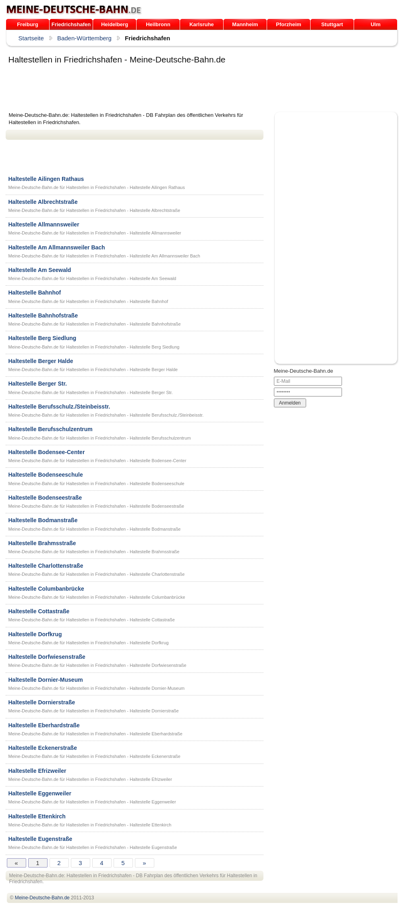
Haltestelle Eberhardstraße (44, 725)
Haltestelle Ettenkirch (37, 816)
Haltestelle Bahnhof (34, 292)
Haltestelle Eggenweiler (39, 793)
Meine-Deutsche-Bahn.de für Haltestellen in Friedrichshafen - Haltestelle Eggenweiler (92, 801)
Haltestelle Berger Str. (37, 383)
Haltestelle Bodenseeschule (45, 474)
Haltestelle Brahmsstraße (42, 543)
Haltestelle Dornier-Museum (45, 680)
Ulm (376, 24)
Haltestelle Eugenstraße (40, 839)
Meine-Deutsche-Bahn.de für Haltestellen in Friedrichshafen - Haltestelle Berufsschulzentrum (99, 438)
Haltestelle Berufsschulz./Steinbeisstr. (59, 406)
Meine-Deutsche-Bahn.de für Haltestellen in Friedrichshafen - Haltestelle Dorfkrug (88, 642)
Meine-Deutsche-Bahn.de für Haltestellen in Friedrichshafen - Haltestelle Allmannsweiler (94, 232)
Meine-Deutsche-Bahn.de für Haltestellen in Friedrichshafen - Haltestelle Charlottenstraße (96, 574)
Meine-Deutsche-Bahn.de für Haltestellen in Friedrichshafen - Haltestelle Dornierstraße (93, 710)
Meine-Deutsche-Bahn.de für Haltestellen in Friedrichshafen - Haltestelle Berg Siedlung (94, 347)
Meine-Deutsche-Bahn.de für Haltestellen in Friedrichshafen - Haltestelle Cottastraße (91, 619)
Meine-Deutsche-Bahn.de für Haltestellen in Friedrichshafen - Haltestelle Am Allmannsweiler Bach (104, 255)
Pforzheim (288, 24)
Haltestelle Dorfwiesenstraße (46, 657)
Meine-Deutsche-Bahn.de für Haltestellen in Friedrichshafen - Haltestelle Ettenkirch (90, 824)
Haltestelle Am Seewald (39, 270)
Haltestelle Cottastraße (39, 611)
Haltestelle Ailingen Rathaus (46, 179)
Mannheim (245, 24)
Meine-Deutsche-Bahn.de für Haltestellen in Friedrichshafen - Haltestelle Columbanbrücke (96, 597)
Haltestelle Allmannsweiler (43, 224)
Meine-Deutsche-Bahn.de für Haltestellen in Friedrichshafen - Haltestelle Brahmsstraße (94, 551)
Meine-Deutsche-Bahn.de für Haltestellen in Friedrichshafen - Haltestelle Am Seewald (92, 278)
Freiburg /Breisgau (27, 25)
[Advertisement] (152, 89)
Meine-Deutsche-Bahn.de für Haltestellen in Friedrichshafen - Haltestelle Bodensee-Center (97, 460)
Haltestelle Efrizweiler (37, 771)
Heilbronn (158, 24)
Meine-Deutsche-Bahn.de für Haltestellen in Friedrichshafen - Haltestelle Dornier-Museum (96, 688)
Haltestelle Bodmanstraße (43, 520)
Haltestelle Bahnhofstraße (43, 315)
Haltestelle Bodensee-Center (46, 452)
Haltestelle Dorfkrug (35, 634)
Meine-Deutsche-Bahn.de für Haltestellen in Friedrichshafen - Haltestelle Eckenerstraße (94, 756)
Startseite (31, 38)
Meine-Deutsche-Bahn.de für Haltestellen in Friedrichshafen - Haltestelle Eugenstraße (92, 847)
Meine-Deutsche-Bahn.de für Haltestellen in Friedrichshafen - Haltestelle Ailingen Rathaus (96, 187)
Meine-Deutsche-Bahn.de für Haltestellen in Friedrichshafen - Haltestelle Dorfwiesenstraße (97, 665)
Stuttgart (332, 24)
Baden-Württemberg (84, 38)
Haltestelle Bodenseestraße (45, 497)
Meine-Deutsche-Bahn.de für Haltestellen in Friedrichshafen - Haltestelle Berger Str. (90, 392)
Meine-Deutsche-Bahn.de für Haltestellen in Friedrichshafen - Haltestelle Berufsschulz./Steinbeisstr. (106, 415)
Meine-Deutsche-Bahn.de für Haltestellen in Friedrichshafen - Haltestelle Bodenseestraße (96, 506)
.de (74, 10)
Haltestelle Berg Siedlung (42, 338)
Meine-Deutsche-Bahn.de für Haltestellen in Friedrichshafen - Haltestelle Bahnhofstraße (94, 324)
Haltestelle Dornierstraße (41, 702)
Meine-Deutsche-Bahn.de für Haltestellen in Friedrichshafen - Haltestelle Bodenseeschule (96, 483)
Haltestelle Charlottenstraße (45, 565)
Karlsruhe (201, 24)
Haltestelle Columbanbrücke (46, 588)
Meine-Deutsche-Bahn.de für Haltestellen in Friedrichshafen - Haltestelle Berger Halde (93, 369)
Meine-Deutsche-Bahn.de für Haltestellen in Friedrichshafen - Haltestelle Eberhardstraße (95, 733)
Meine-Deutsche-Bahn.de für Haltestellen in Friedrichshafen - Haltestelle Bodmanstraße (94, 529)
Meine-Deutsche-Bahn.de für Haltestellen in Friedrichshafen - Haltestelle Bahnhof (88, 301)
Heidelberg (114, 24)
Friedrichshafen (71, 24)
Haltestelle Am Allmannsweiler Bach (56, 247)
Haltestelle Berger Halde (40, 361)
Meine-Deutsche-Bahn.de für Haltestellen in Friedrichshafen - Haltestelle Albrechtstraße (94, 210)
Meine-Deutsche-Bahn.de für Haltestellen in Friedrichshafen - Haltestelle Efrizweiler (90, 779)
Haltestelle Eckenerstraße (42, 748)
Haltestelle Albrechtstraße (43, 202)
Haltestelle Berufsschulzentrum (50, 429)
